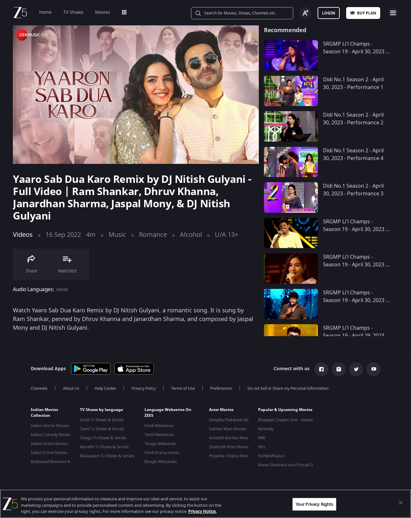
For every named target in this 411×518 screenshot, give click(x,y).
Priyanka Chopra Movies (230, 456)
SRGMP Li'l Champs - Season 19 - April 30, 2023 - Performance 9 (355, 229)
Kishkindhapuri (271, 456)
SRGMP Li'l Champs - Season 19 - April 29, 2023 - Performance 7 (355, 335)
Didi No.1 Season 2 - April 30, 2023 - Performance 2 (353, 119)
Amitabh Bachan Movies (230, 438)
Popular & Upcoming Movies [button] (285, 410)
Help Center (105, 388)
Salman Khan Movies (227, 429)
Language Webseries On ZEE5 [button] (167, 412)
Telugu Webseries (160, 444)
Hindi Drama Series (161, 453)
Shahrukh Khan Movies (229, 447)
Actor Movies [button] (221, 410)
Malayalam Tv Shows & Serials (107, 456)
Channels (39, 388)
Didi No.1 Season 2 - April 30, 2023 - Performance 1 (353, 83)
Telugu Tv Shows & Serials (103, 438)
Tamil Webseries (159, 435)
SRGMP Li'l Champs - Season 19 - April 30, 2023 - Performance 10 (355, 51)
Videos (23, 234)
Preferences (221, 388)
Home (45, 12)
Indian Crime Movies (49, 453)
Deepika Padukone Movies (232, 420)
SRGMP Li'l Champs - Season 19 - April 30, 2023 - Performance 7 (355, 300)
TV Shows (73, 12)
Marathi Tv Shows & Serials (104, 447)
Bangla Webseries (160, 462)
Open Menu (393, 12)
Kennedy (266, 429)
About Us (71, 388)
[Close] (401, 503)
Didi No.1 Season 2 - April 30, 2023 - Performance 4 (353, 154)
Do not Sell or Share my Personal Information (288, 388)
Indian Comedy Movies (51, 435)
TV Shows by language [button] (101, 410)
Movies (102, 12)
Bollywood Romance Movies (56, 462)
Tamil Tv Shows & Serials (102, 429)
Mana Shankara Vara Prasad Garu (288, 465)
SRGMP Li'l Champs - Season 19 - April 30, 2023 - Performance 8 (355, 264)
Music (117, 234)
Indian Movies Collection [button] (44, 412)
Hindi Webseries (159, 426)
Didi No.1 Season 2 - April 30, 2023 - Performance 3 (353, 190)
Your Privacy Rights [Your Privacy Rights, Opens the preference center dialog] (314, 504)
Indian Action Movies (49, 444)
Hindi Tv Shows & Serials (102, 420)
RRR (261, 438)
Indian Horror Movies (50, 426)
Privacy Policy (144, 388)
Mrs (261, 447)
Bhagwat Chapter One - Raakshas (288, 420)
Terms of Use (183, 388)
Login (328, 13)
